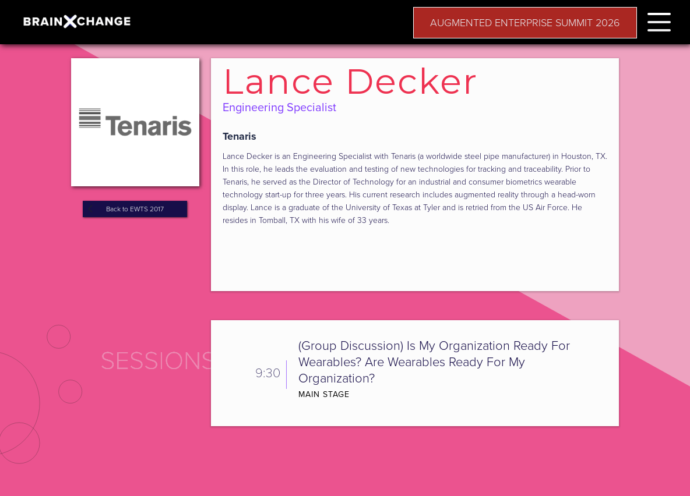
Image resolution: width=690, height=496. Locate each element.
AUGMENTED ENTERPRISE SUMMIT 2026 (525, 22)
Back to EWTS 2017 (135, 209)
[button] (659, 20)
